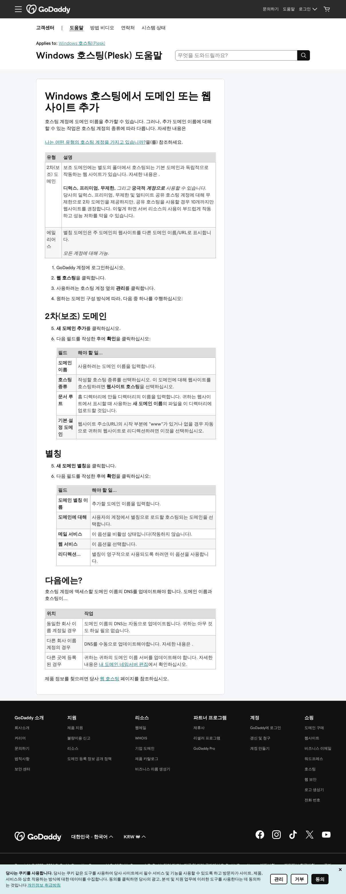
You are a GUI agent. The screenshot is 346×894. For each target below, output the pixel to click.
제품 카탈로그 (146, 759)
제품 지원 (75, 728)
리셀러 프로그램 (206, 738)
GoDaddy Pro (204, 748)
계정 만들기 (260, 748)
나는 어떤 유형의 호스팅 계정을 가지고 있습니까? (95, 142)
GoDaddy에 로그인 (265, 728)
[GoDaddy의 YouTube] (326, 838)
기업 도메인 (145, 748)
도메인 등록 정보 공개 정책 (89, 759)
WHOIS (141, 738)
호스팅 (310, 769)
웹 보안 (311, 779)
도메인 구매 (314, 728)
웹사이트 (312, 738)
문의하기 (22, 748)
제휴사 (199, 728)
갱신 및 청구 (260, 738)
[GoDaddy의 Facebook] (260, 838)
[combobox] (236, 55)
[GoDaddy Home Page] (38, 836)
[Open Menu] (16, 9)
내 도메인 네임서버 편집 (123, 664)
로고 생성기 (314, 790)
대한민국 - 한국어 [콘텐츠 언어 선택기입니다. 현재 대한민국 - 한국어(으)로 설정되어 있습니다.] (92, 836)
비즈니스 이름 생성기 (152, 769)
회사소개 (22, 728)
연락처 (128, 27)
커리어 (20, 738)
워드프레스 (314, 759)
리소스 (72, 748)
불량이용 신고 (78, 738)
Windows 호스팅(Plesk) (82, 43)
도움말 (76, 27)
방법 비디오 (102, 27)
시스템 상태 (154, 27)
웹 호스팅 (109, 678)
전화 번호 (312, 800)
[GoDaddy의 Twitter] (310, 838)
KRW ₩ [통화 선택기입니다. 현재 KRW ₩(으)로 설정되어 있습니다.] (135, 836)
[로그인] (308, 9)
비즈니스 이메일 (318, 748)
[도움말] (288, 9)
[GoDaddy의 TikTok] (293, 838)
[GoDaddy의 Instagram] (276, 838)
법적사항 (22, 759)
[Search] (303, 55)
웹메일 (140, 728)
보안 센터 (22, 769)
